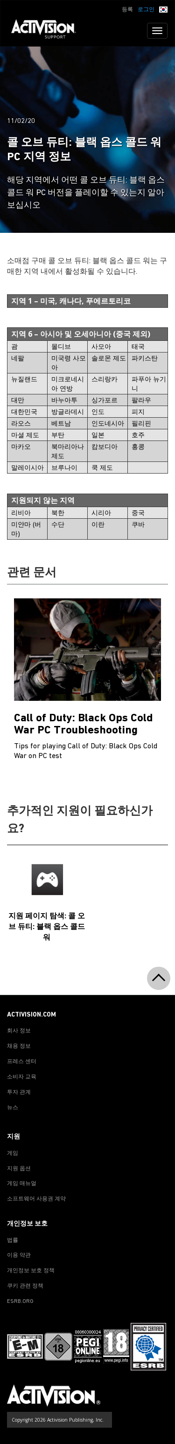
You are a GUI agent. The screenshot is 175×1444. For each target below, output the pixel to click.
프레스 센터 (21, 1061)
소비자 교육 (21, 1077)
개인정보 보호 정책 (31, 1271)
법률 (12, 1240)
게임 (12, 1153)
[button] (163, 9)
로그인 (146, 10)
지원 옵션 (19, 1169)
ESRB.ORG (20, 1301)
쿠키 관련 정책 (25, 1286)
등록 (127, 10)
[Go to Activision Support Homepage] (48, 30)
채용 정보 (19, 1046)
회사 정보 (19, 1031)
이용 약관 (19, 1255)
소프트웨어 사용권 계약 (36, 1199)
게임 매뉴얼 (21, 1183)
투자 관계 (19, 1092)
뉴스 (12, 1108)
